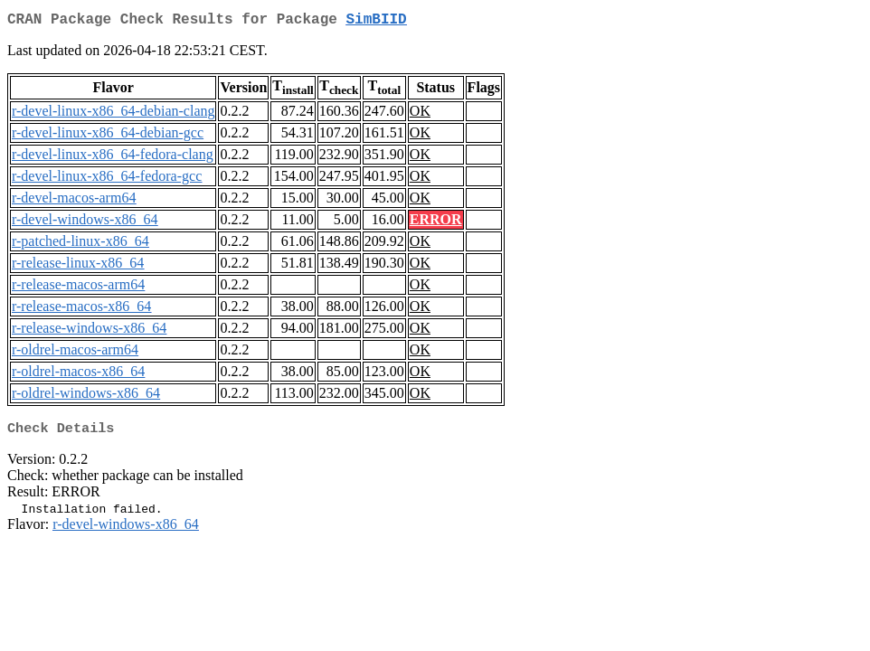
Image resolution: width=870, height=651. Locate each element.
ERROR (436, 223)
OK (420, 114)
